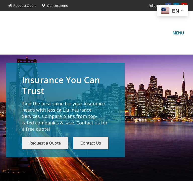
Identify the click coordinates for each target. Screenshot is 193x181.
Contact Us (90, 143)
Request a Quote (45, 143)
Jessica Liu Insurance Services (21, 33)
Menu (178, 33)
